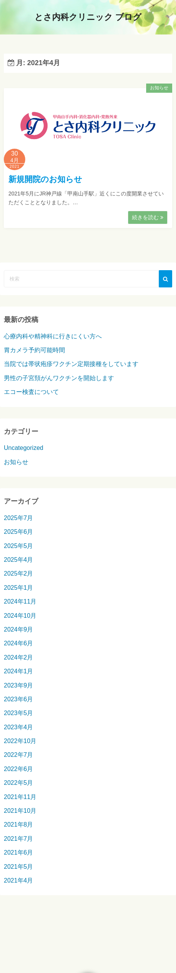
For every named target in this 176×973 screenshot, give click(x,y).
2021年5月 (18, 866)
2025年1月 (18, 587)
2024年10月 (20, 615)
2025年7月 (18, 518)
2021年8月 (18, 824)
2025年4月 (18, 559)
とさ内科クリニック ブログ (88, 17)
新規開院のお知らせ (45, 179)
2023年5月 (18, 713)
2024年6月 (18, 643)
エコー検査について (31, 392)
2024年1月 (18, 671)
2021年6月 (18, 852)
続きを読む (147, 217)
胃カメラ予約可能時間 (34, 350)
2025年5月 (18, 546)
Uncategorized (23, 448)
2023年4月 (18, 727)
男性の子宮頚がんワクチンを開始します (59, 378)
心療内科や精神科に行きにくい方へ (53, 336)
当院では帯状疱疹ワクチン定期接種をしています (71, 364)
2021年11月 (20, 797)
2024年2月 (18, 657)
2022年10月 (20, 741)
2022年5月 (18, 782)
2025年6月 (18, 531)
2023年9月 (18, 685)
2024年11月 (20, 601)
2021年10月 (20, 810)
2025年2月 (18, 573)
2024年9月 (18, 629)
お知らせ (159, 87)
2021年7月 (18, 838)
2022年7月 (18, 754)
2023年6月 (18, 699)
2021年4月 (18, 880)
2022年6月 (18, 769)
